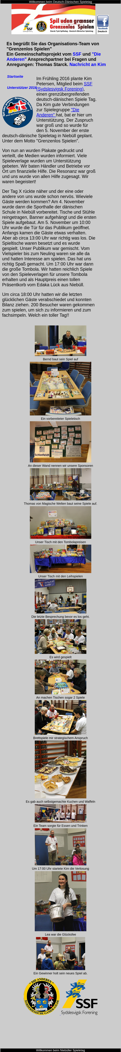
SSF (77, 54)
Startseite (15, 76)
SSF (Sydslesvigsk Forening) (64, 86)
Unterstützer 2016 (22, 88)
